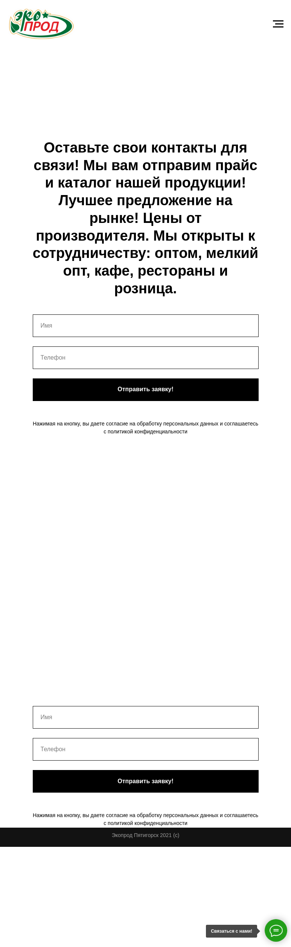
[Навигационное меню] (278, 24)
